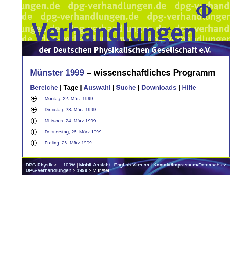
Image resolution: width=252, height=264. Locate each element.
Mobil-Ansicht (94, 165)
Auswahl (97, 87)
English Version (131, 165)
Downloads (159, 87)
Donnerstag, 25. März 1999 (72, 132)
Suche (126, 87)
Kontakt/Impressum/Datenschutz (189, 165)
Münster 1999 (57, 72)
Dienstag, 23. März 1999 (70, 109)
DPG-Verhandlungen (48, 170)
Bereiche (44, 87)
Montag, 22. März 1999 (68, 98)
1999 (82, 170)
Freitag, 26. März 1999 (68, 143)
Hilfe (189, 87)
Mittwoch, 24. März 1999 (70, 121)
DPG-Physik (39, 165)
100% (69, 165)
